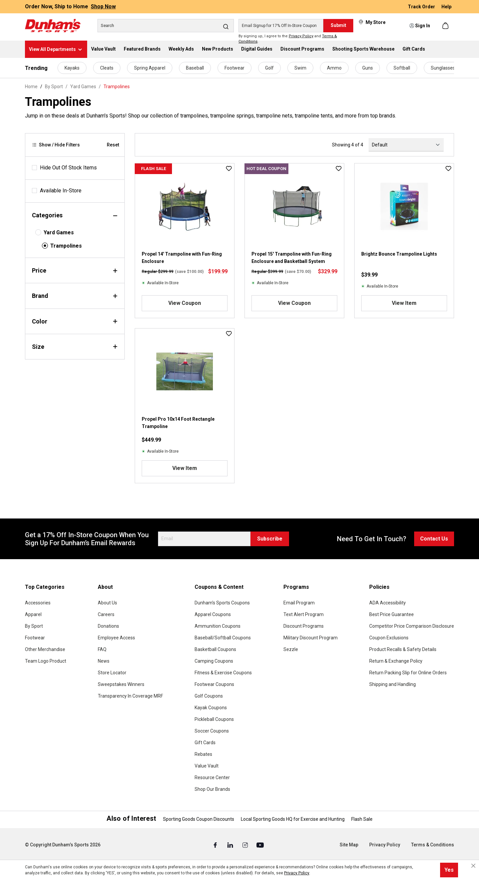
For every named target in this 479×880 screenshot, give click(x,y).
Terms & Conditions (432, 844)
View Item (404, 303)
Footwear (234, 68)
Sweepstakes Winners (121, 684)
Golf (269, 68)
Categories (75, 215)
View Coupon (184, 303)
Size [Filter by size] (75, 346)
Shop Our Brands (212, 789)
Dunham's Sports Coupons (222, 602)
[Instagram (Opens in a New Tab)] (245, 845)
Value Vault (207, 766)
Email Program (299, 602)
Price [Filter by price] (75, 270)
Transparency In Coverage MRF (130, 696)
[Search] (165, 25)
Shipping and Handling (392, 684)
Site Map (349, 844)
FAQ (102, 649)
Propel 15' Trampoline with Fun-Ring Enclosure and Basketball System (291, 257)
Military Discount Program (310, 637)
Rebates (203, 754)
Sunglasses (443, 68)
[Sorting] (406, 144)
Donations (108, 626)
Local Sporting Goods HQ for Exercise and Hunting (293, 819)
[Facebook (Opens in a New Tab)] (216, 845)
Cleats (106, 68)
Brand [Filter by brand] (75, 295)
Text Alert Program (303, 614)
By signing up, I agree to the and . (288, 39)
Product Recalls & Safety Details (402, 649)
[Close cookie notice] (473, 866)
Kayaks (72, 68)
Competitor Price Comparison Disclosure (411, 626)
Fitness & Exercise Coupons (223, 672)
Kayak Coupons (211, 707)
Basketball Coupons (215, 649)
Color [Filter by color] (75, 321)
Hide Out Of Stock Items (68, 167)
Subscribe (269, 539)
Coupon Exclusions (388, 637)
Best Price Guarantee (391, 614)
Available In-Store (60, 190)
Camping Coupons (214, 661)
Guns (367, 68)
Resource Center (212, 777)
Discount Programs (303, 626)
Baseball (195, 68)
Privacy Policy (301, 36)
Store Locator (112, 672)
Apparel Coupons (213, 614)
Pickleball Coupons (214, 719)
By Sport (34, 626)
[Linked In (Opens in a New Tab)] (231, 845)
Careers (106, 614)
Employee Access (116, 637)
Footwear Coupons (214, 684)
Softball (402, 68)
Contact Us (434, 539)
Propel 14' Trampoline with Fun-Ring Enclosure (182, 257)
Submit (338, 25)
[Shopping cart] (446, 25)
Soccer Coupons (212, 731)
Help (446, 6)
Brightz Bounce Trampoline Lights (399, 254)
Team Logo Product (45, 661)
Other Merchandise (45, 649)
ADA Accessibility (387, 602)
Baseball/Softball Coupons (223, 637)
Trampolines (66, 246)
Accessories (38, 602)
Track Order (422, 6)
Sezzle (290, 649)
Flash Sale (362, 819)
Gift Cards (205, 742)
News (103, 661)
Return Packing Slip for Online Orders (408, 672)
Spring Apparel (149, 68)
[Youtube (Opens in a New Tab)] (260, 845)
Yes (449, 870)
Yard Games (59, 232)
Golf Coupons (209, 696)
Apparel (33, 614)
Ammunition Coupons (217, 626)
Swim (300, 68)
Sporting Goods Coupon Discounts (198, 819)
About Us (107, 602)
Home (31, 86)
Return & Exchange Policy (395, 661)
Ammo (334, 68)
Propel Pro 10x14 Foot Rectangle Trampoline (178, 422)
